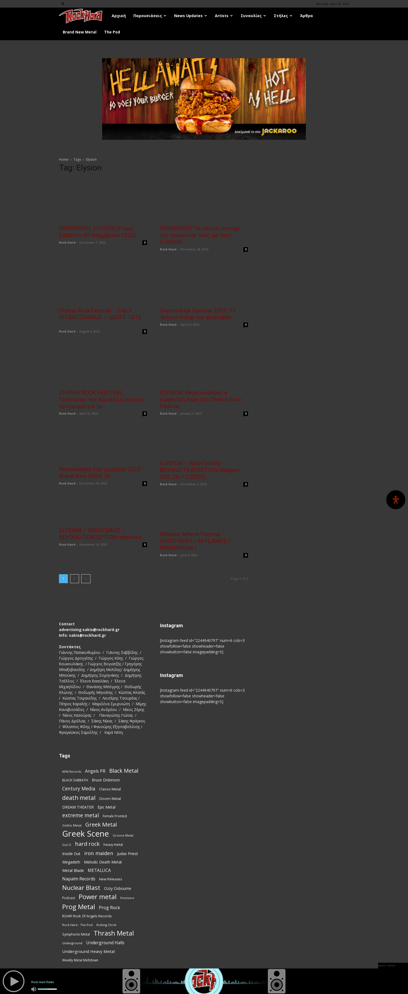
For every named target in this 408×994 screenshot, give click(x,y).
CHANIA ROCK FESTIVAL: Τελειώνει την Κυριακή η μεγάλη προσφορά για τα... (101, 399)
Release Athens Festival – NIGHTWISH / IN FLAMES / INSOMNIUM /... (195, 541)
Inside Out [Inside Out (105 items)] (71, 853)
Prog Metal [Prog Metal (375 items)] (78, 906)
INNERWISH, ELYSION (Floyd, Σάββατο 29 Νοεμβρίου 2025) (97, 231)
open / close (387, 965)
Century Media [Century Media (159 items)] (78, 788)
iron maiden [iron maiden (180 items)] (98, 853)
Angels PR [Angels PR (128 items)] (95, 771)
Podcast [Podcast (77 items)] (68, 898)
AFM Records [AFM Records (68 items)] (71, 771)
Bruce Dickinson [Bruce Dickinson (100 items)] (106, 779)
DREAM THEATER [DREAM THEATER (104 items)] (78, 807)
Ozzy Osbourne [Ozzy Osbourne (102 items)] (117, 888)
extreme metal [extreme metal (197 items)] (80, 815)
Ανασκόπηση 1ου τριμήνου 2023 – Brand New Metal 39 (102, 472)
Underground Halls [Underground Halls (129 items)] (105, 943)
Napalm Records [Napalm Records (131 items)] (78, 879)
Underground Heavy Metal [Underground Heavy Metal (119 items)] (88, 951)
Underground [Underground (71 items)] (72, 943)
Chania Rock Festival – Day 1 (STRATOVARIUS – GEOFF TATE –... (100, 317)
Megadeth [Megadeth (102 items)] (71, 862)
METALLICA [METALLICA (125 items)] (99, 870)
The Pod (112, 32)
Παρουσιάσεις (149, 15)
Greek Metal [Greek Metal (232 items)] (101, 824)
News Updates (190, 15)
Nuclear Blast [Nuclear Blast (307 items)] (81, 887)
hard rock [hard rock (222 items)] (87, 844)
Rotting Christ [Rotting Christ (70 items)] (106, 925)
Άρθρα (306, 15)
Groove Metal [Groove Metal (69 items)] (123, 835)
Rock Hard (67, 242)
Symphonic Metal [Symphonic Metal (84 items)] (76, 934)
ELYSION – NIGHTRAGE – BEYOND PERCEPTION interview (100, 534)
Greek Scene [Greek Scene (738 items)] (85, 834)
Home (63, 159)
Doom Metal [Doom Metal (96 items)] (110, 798)
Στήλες (283, 15)
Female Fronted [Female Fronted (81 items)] (115, 816)
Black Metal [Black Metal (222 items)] (123, 771)
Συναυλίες (253, 15)
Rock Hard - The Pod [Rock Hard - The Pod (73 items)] (77, 925)
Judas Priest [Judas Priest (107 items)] (127, 853)
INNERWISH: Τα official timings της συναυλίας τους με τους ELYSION (200, 235)
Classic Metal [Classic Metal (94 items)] (110, 789)
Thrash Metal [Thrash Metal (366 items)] (114, 933)
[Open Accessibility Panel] (395, 499)
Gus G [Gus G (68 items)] (66, 845)
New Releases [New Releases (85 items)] (110, 879)
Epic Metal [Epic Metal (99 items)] (106, 807)
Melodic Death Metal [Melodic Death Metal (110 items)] (103, 862)
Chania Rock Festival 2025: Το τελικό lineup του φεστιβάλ (198, 314)
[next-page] (85, 578)
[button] (63, 4)
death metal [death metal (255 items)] (79, 797)
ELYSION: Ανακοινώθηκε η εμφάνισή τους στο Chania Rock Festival (200, 399)
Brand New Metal (79, 32)
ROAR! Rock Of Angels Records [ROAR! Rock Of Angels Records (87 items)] (87, 916)
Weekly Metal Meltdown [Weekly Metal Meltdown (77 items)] (80, 960)
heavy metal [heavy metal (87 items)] (113, 844)
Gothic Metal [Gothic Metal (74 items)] (71, 825)
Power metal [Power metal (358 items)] (98, 897)
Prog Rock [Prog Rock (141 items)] (109, 907)
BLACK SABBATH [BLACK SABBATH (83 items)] (75, 780)
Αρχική (119, 15)
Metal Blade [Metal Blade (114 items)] (73, 870)
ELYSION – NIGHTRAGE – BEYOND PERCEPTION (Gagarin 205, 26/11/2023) (200, 470)
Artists (224, 15)
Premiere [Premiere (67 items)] (127, 898)
